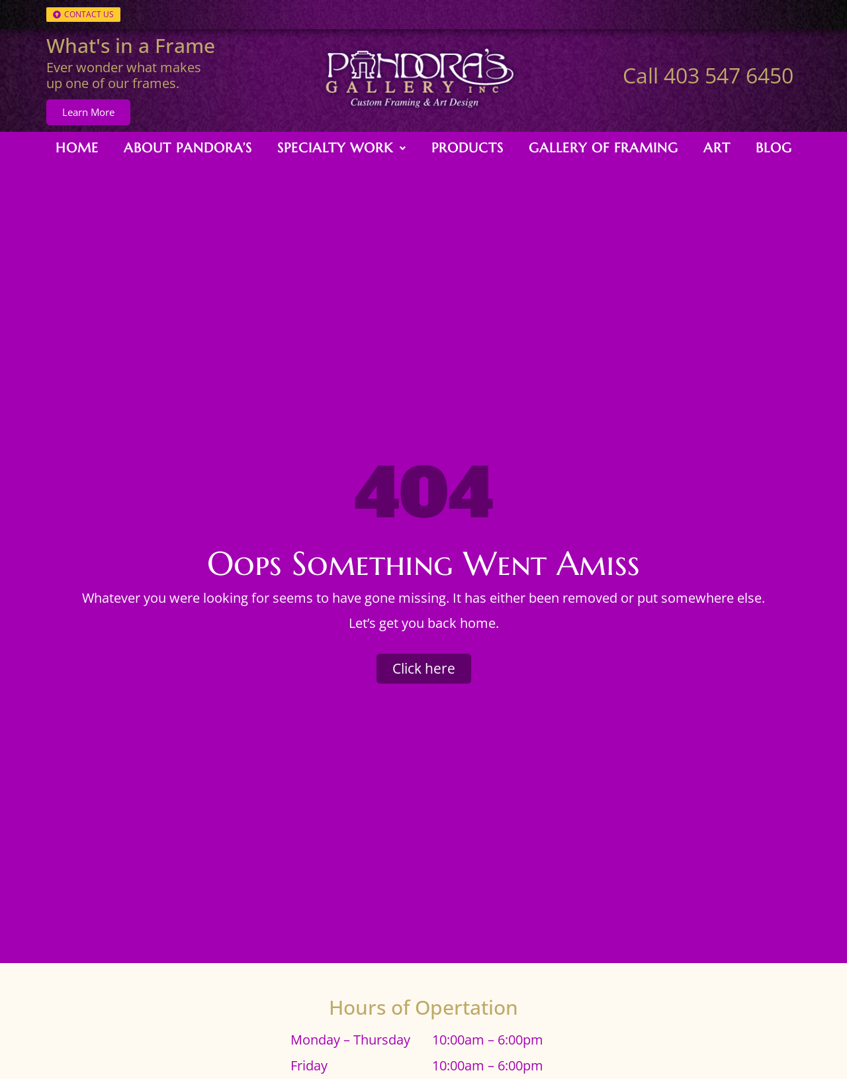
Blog (774, 145)
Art (717, 145)
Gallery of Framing (603, 145)
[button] (342, 145)
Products (467, 145)
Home (77, 145)
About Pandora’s (188, 145)
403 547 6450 (728, 75)
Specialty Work (341, 145)
